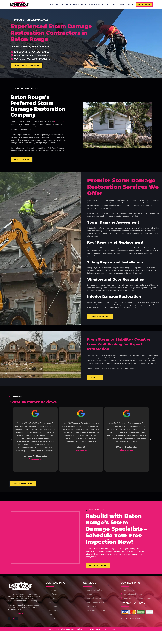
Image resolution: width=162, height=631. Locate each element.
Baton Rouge (59, 121)
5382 (20, 614)
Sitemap (83, 629)
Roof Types (78, 4)
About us (53, 4)
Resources (110, 4)
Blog (120, 4)
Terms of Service (108, 629)
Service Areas (94, 4)
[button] (12, 439)
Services (64, 4)
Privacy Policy (94, 629)
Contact (128, 4)
